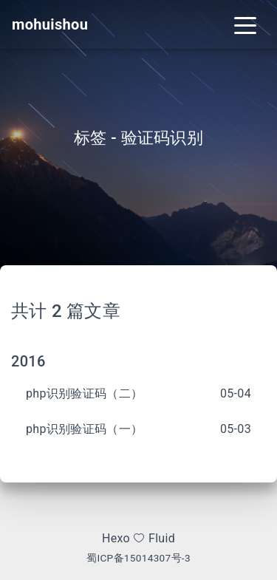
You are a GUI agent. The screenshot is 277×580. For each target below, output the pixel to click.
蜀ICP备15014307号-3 (138, 558)
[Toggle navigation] (245, 24)
